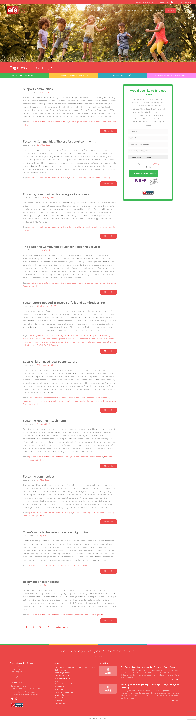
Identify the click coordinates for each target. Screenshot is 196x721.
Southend (27, 404)
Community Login (127, 10)
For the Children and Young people (69, 684)
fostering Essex (100, 121)
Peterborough (109, 401)
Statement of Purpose (64, 692)
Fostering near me (62, 678)
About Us (159, 10)
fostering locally (45, 401)
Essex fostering (56, 335)
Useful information (62, 695)
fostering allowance (32, 338)
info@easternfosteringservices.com (25, 694)
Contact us (59, 687)
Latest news (60, 689)
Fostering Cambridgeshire (81, 121)
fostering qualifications (49, 342)
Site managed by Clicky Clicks (98, 718)
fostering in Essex (88, 338)
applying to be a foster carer (41, 283)
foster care (69, 335)
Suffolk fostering (51, 345)
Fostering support (62, 673)
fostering (73, 177)
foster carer (79, 335)
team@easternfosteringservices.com (25, 688)
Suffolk (40, 345)
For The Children (186, 2)
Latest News (146, 10)
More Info (108, 131)
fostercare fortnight (59, 121)
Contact (170, 10)
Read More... (177, 680)
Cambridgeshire (35, 335)
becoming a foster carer (39, 121)
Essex (46, 335)
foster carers (79, 397)
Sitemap (58, 701)
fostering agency (102, 335)
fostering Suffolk (30, 286)
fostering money (30, 342)
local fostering (98, 342)
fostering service (67, 342)
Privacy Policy (153, 163)
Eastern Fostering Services (145, 2)
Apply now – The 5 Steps (96, 10)
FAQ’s (114, 10)
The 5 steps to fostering (64, 675)
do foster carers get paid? (55, 397)
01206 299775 (163, 2)
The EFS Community (63, 703)
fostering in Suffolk (105, 338)
